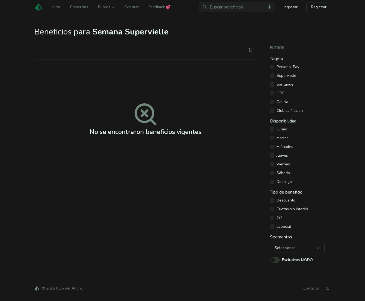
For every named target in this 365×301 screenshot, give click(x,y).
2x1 (280, 218)
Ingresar (291, 7)
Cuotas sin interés (292, 209)
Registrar (319, 7)
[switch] (275, 260)
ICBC (281, 93)
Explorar (131, 7)
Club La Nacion (290, 111)
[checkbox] (272, 67)
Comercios (79, 7)
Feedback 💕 (160, 7)
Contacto (311, 288)
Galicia (282, 102)
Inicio (56, 7)
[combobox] (250, 50)
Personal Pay (288, 67)
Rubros (106, 7)
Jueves (282, 155)
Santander (286, 84)
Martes (283, 138)
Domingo (284, 182)
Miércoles (285, 147)
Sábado (283, 173)
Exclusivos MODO (297, 260)
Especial (284, 226)
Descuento (286, 200)
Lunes (282, 129)
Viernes (283, 164)
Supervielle (286, 76)
